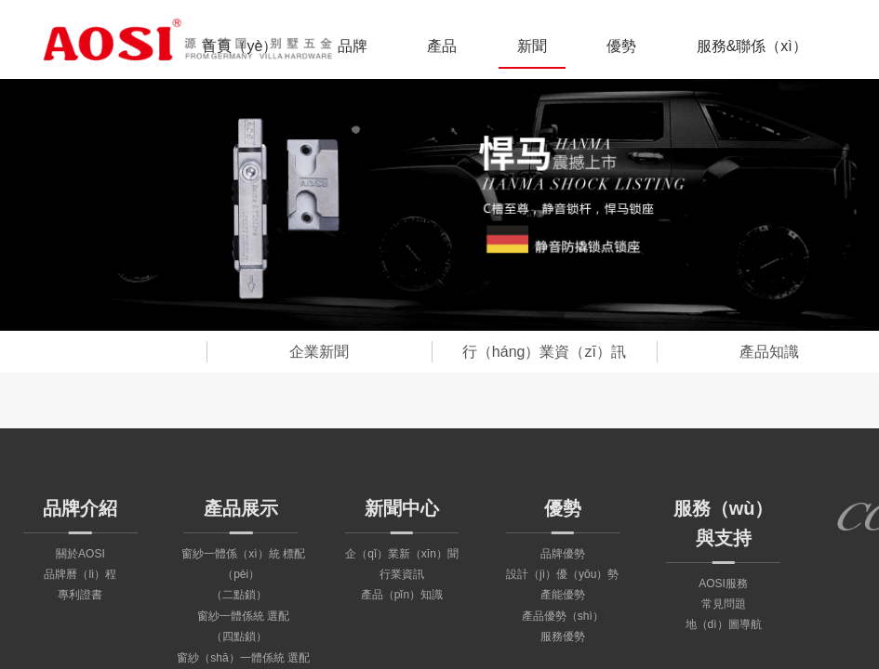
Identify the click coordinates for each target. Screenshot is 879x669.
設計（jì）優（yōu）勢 (562, 574)
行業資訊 (402, 574)
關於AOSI (80, 553)
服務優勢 (562, 636)
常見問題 (723, 603)
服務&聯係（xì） (752, 46)
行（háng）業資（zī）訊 (544, 352)
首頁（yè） (239, 46)
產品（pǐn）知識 (402, 594)
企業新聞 (319, 352)
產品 (442, 46)
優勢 (621, 46)
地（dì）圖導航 (724, 624)
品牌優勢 (562, 553)
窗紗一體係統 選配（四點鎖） (243, 626)
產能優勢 (562, 594)
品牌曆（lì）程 (80, 574)
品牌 (352, 46)
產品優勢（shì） (563, 616)
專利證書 (80, 594)
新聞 (532, 46)
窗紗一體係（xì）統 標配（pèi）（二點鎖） (243, 574)
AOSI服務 (723, 583)
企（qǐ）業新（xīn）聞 (402, 553)
